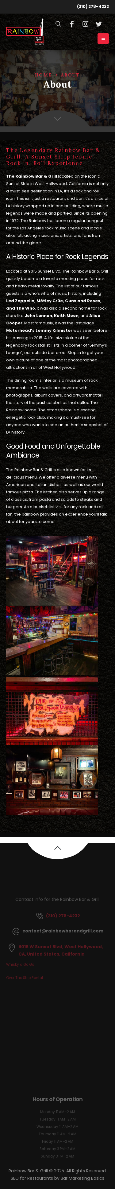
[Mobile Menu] (103, 38)
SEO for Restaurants (32, 1178)
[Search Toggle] (58, 24)
